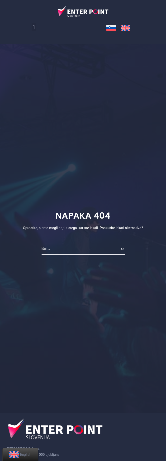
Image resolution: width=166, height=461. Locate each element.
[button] (34, 27)
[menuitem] (111, 28)
